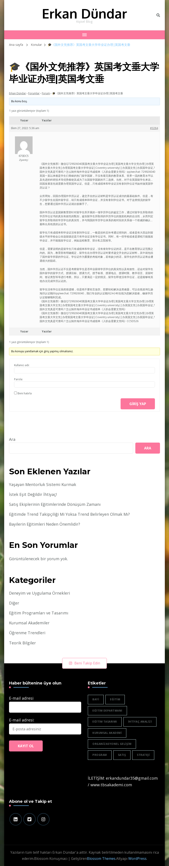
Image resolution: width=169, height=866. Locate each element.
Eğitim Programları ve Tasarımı (38, 613)
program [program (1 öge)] (99, 755)
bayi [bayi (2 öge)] (95, 699)
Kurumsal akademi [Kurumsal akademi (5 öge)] (107, 733)
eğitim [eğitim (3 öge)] (115, 699)
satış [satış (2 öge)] (122, 755)
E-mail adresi (21, 698)
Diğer (14, 603)
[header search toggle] (158, 15)
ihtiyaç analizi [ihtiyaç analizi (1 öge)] (140, 721)
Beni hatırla (25, 393)
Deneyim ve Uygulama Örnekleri (39, 593)
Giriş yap (137, 403)
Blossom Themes (101, 858)
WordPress (137, 858)
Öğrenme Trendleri (27, 632)
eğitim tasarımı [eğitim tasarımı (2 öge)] (104, 721)
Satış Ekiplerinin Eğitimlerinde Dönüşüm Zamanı (55, 504)
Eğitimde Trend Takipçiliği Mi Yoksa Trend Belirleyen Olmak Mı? (69, 514)
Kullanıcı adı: (21, 365)
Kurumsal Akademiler (29, 622)
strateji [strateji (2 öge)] (143, 755)
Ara (12, 439)
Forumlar (34, 93)
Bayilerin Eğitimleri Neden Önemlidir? (44, 524)
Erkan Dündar (84, 13)
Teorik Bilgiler (22, 642)
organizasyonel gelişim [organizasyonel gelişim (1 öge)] (111, 744)
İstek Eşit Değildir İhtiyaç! (33, 494)
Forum (46, 93)
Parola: (18, 379)
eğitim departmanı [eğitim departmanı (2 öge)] (107, 710)
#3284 (154, 128)
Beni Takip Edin (84, 663)
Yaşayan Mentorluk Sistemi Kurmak (42, 484)
